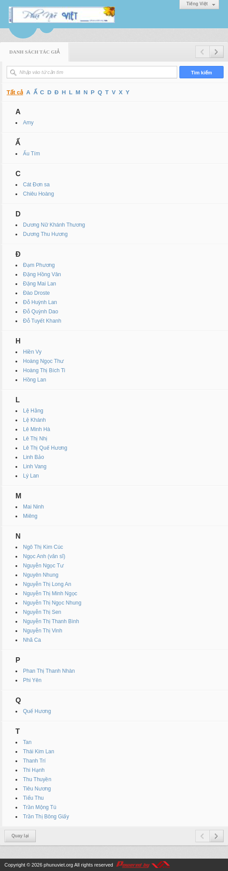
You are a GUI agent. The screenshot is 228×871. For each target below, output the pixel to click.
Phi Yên (32, 680)
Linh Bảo (33, 457)
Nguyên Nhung (40, 575)
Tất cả (15, 92)
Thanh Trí (34, 761)
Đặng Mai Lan (39, 284)
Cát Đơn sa (36, 184)
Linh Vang (34, 466)
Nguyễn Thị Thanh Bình (51, 621)
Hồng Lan (34, 380)
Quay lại (20, 835)
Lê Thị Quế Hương (45, 448)
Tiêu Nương (37, 789)
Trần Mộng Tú (39, 807)
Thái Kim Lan (38, 751)
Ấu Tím (31, 153)
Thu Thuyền (37, 779)
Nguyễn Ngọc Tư (43, 566)
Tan (27, 742)
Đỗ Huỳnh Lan (40, 302)
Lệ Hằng (33, 411)
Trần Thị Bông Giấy (46, 816)
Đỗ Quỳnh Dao (40, 311)
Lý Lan (31, 476)
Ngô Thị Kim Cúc (43, 547)
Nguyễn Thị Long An (47, 584)
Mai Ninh (33, 507)
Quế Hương (37, 711)
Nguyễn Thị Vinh (42, 631)
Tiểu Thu (33, 798)
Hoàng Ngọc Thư (43, 361)
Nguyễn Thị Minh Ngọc (50, 593)
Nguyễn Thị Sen (42, 612)
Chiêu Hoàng (38, 194)
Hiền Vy (32, 352)
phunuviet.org (58, 864)
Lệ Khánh (34, 420)
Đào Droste (36, 293)
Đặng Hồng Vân (42, 274)
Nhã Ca (32, 640)
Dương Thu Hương (45, 234)
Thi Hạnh (34, 770)
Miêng (30, 516)
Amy (28, 122)
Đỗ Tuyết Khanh (42, 321)
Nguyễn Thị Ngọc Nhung (52, 603)
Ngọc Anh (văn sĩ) (44, 556)
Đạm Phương (39, 265)
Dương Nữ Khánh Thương (54, 225)
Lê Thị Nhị (35, 439)
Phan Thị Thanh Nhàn (49, 671)
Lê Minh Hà (36, 429)
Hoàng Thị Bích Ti (44, 370)
